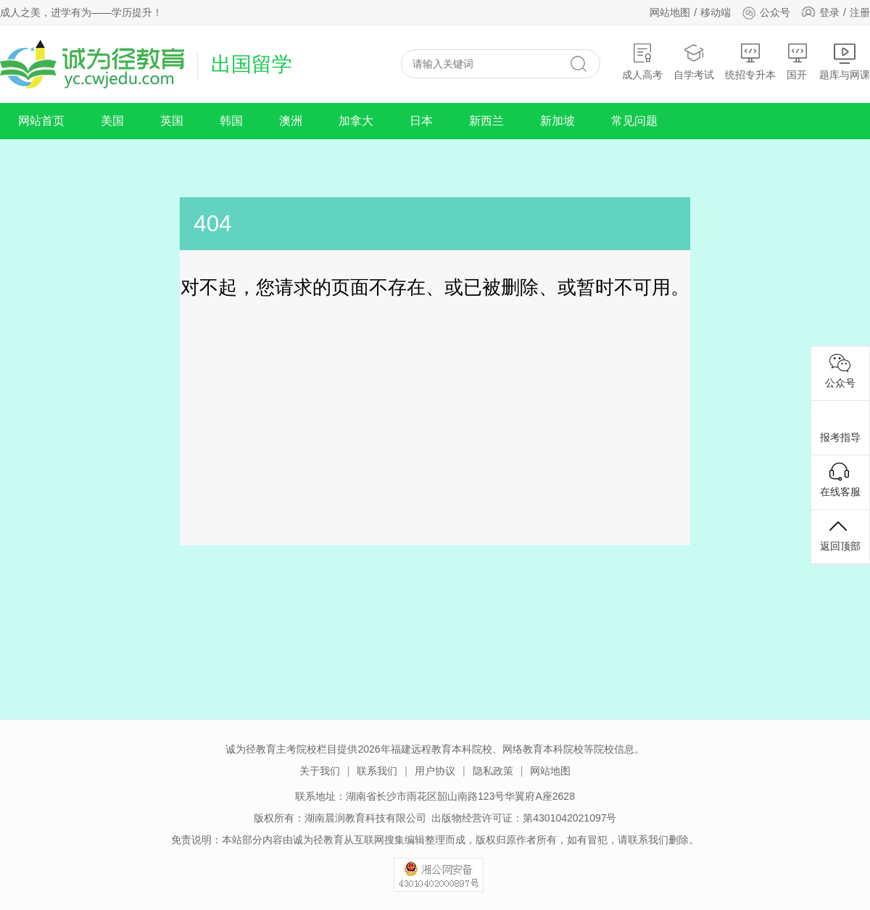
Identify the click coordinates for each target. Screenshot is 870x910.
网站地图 (670, 12)
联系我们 (377, 771)
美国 (112, 121)
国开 (797, 61)
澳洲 (290, 121)
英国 (171, 121)
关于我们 (319, 771)
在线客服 (840, 480)
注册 (860, 12)
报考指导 (840, 425)
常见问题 (634, 121)
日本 (421, 121)
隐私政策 (493, 771)
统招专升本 (750, 61)
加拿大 (356, 121)
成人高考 (642, 61)
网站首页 (41, 121)
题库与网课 (844, 61)
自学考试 (694, 61)
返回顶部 (840, 534)
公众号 (766, 12)
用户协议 (435, 771)
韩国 (231, 121)
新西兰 (486, 121)
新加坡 (557, 121)
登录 (829, 12)
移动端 (715, 12)
